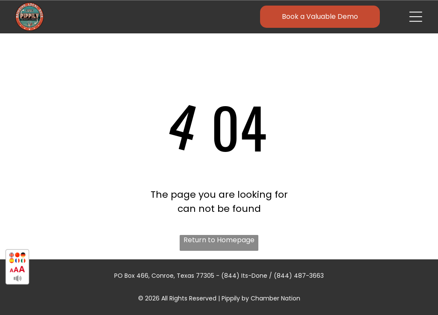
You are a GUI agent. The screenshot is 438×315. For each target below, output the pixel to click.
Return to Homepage (219, 240)
